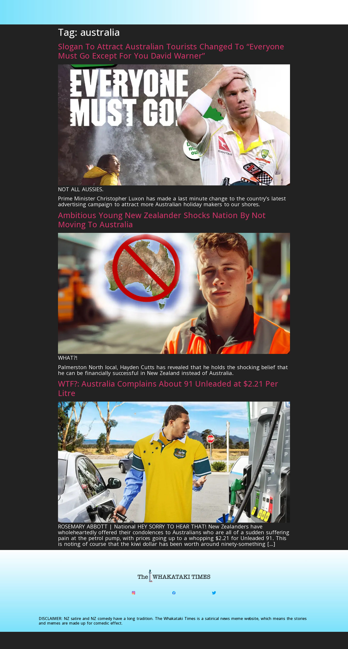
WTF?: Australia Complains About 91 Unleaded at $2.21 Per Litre (168, 388)
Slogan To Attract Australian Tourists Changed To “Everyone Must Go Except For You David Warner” (171, 51)
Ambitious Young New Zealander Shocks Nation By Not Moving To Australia (162, 219)
